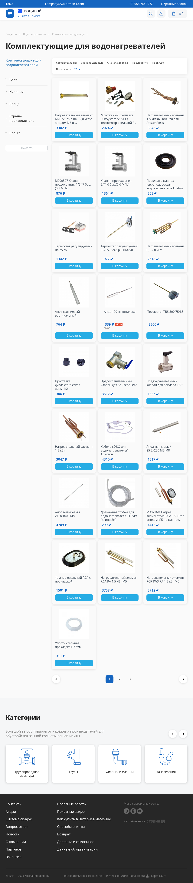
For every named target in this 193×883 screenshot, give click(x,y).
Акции (11, 811)
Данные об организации (77, 849)
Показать (26, 148)
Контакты (13, 804)
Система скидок (19, 819)
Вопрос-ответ (17, 826)
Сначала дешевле (92, 62)
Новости (13, 834)
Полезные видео (71, 811)
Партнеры (14, 849)
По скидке (158, 62)
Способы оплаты (71, 826)
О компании (16, 841)
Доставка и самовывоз (75, 841)
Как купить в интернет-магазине (84, 819)
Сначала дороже (117, 62)
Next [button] (183, 734)
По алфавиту (140, 62)
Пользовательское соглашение (81, 876)
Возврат (63, 834)
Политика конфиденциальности (124, 876)
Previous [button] (172, 734)
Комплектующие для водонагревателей (24, 62)
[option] (27, 764)
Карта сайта (155, 876)
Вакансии (13, 856)
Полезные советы (71, 804)
